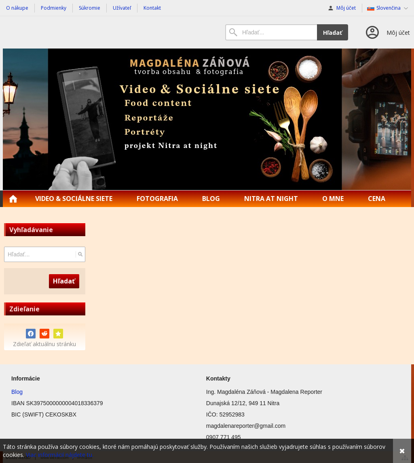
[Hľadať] (80, 254)
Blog (17, 392)
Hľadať (332, 32)
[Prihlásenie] (387, 32)
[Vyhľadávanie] (271, 32)
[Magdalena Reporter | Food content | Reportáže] (207, 119)
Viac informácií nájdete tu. (59, 455)
